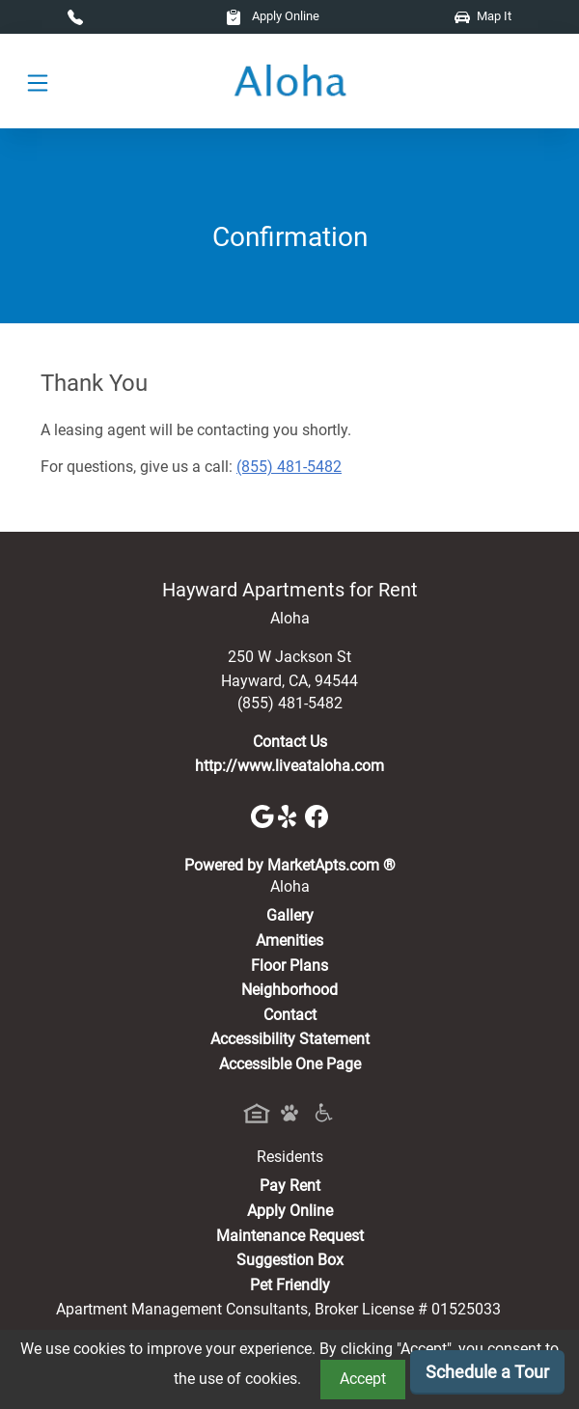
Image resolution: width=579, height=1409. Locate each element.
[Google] (264, 815)
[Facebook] (316, 815)
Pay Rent (290, 1185)
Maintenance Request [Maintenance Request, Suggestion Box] (290, 1236)
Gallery (290, 915)
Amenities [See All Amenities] (289, 940)
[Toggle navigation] (38, 81)
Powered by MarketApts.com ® (290, 865)
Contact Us (290, 741)
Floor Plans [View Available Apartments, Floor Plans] (289, 965)
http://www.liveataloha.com (289, 766)
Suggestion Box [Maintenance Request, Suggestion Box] (290, 1260)
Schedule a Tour (487, 1372)
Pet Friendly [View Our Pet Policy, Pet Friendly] (290, 1285)
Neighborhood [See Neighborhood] (289, 990)
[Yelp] (291, 815)
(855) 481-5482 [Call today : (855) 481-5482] (289, 466)
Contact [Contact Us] (290, 1015)
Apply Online (272, 16)
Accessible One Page (290, 1064)
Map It (483, 16)
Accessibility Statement (290, 1039)
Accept (363, 1378)
